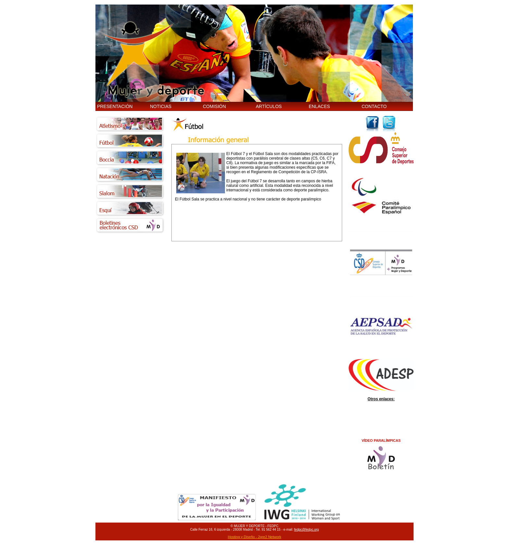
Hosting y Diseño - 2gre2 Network (254, 537)
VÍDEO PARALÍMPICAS (381, 440)
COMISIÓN (214, 106)
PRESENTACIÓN (114, 106)
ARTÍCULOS (269, 106)
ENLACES (319, 106)
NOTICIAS (160, 106)
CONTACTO (374, 106)
